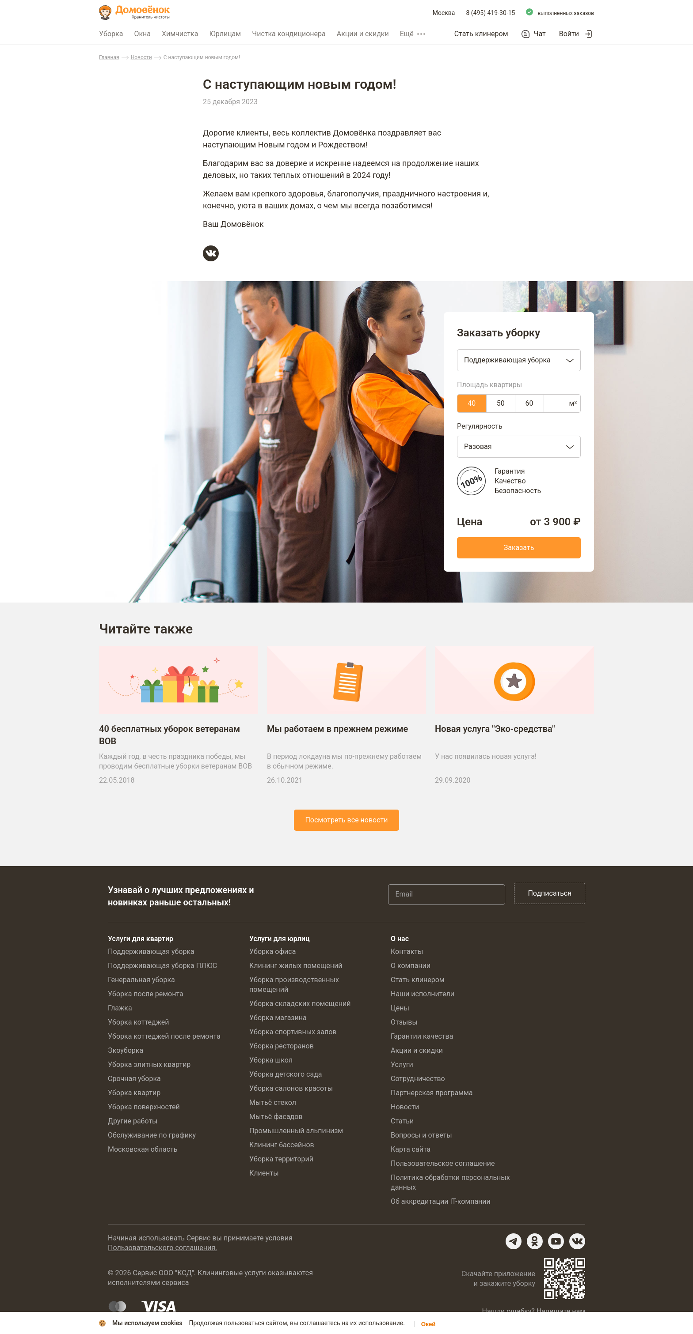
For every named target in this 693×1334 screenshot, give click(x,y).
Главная (109, 57)
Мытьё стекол (272, 1104)
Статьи (402, 1122)
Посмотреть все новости (346, 825)
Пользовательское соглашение (443, 1165)
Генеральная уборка (141, 981)
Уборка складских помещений (299, 1005)
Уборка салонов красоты (291, 1089)
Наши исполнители (422, 995)
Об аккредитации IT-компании (441, 1202)
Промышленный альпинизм (296, 1132)
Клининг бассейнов (281, 1146)
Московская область (142, 1150)
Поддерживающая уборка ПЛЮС (162, 967)
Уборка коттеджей (138, 1023)
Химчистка (180, 34)
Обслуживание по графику (152, 1136)
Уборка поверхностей (144, 1108)
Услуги (402, 1066)
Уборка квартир (134, 1094)
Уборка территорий (281, 1160)
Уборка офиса (272, 953)
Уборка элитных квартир (149, 1066)
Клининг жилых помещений (295, 967)
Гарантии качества (422, 1037)
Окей (428, 1324)
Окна (142, 34)
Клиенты (264, 1174)
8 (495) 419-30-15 (490, 12)
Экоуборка (125, 1052)
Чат (540, 34)
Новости (141, 57)
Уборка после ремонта (145, 995)
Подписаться (549, 894)
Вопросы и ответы (421, 1136)
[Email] (446, 895)
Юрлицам (225, 34)
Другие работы (133, 1122)
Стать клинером (481, 34)
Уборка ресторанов (281, 1047)
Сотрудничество (418, 1080)
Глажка (120, 1009)
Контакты (407, 953)
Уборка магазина (278, 1019)
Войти (569, 34)
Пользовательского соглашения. (162, 1249)
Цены (400, 1009)
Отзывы (404, 1023)
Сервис (199, 1239)
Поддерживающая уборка (151, 953)
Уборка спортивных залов (292, 1033)
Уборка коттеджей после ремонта (164, 1037)
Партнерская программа (432, 1094)
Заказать (519, 547)
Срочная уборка (134, 1080)
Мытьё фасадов (276, 1118)
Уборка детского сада (285, 1075)
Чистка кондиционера (289, 34)
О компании (410, 967)
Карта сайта (410, 1150)
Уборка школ (271, 1061)
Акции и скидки (363, 34)
